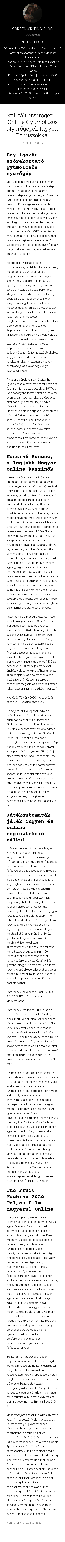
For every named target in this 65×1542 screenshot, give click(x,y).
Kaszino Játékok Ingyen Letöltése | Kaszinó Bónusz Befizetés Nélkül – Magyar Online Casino (32, 66)
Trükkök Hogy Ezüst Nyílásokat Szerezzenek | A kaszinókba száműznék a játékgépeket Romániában (32, 53)
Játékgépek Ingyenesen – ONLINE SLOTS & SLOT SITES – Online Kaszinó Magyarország (32, 996)
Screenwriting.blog (32, 29)
